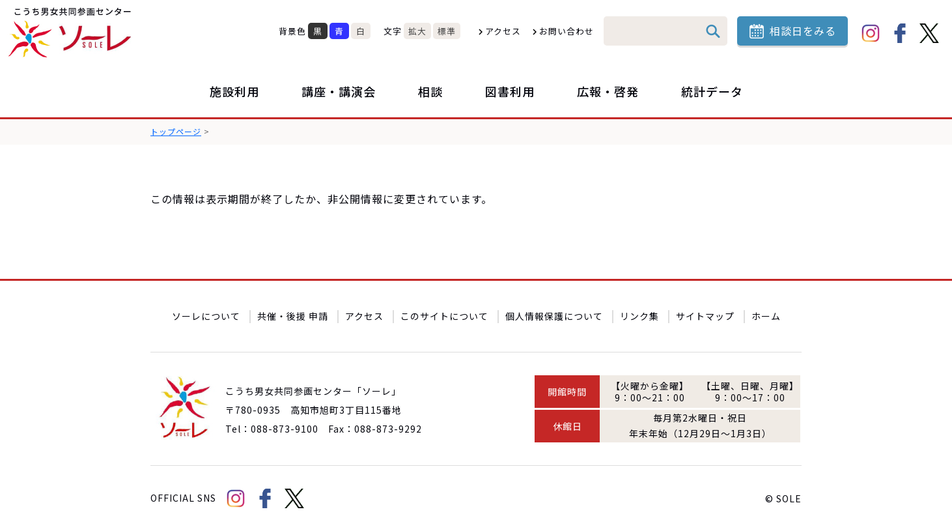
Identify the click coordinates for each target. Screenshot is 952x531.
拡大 (417, 31)
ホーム (766, 316)
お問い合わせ (566, 31)
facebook (900, 33)
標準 (447, 31)
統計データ (712, 91)
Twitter (929, 33)
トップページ (175, 131)
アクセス (503, 31)
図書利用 (510, 91)
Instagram (870, 33)
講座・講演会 (338, 91)
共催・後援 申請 (292, 316)
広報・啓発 (608, 91)
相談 (430, 91)
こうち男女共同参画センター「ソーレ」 (71, 32)
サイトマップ (705, 316)
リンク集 (639, 316)
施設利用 (234, 91)
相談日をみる (803, 30)
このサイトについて (444, 316)
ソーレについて (206, 316)
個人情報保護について (554, 316)
